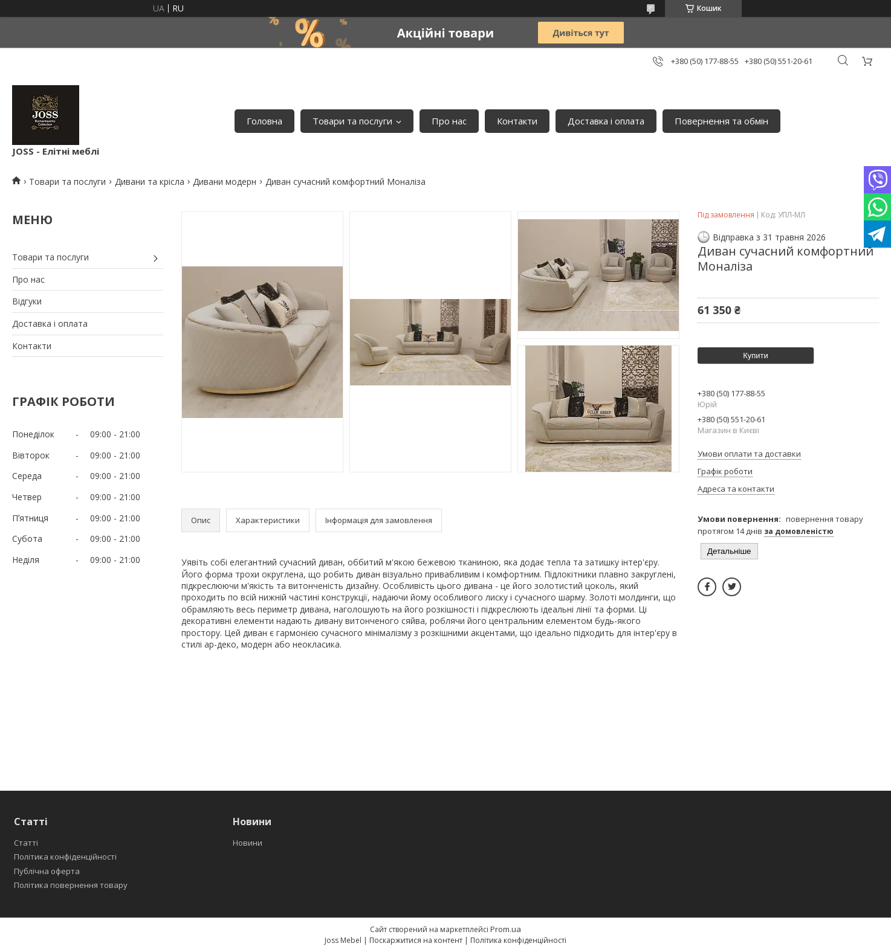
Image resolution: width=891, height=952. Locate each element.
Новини (247, 842)
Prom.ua (505, 929)
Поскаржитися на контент (415, 940)
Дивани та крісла (149, 181)
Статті (26, 842)
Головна (264, 121)
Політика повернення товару (71, 885)
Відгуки (27, 301)
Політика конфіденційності (65, 856)
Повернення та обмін (721, 121)
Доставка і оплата (606, 121)
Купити (755, 355)
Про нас (449, 121)
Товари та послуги (352, 121)
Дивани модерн (224, 181)
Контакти (517, 121)
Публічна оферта (47, 871)
